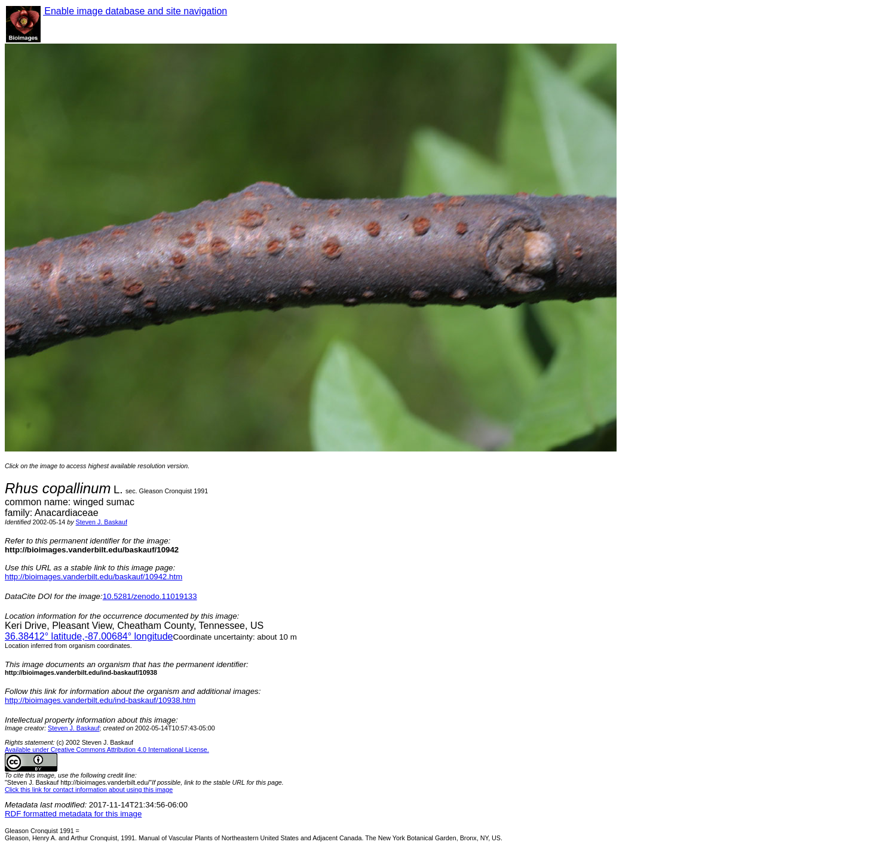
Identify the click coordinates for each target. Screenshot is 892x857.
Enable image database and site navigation (135, 11)
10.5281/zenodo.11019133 (150, 596)
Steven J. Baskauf (101, 522)
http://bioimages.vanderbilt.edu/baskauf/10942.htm (93, 576)
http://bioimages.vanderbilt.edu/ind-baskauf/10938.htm (100, 700)
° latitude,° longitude (89, 636)
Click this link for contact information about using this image (89, 789)
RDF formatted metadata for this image (73, 813)
